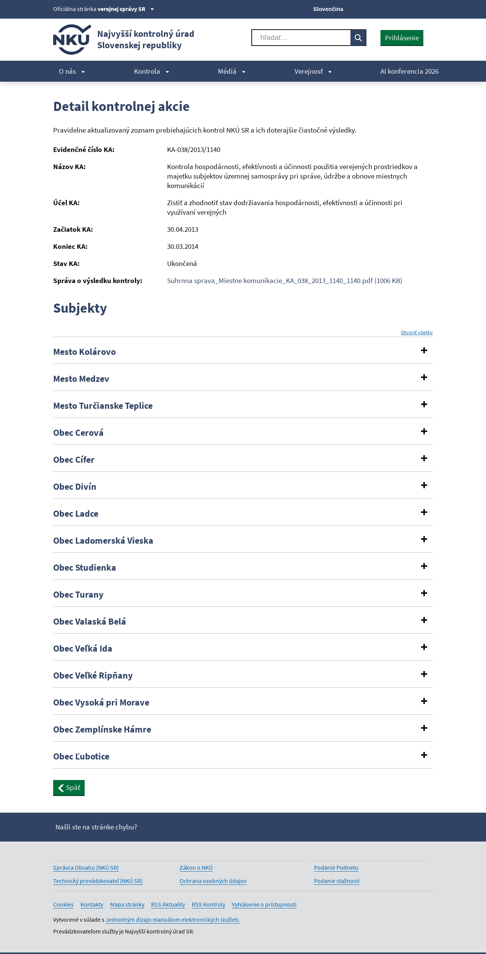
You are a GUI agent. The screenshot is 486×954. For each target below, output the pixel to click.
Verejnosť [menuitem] (313, 71)
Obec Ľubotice (81, 756)
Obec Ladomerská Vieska (103, 540)
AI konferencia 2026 (409, 71)
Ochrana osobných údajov (213, 880)
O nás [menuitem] (72, 71)
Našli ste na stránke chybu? (96, 826)
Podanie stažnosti (337, 880)
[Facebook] (389, 8)
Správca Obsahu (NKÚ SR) (86, 867)
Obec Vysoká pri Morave (101, 702)
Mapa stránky (127, 904)
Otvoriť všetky (417, 332)
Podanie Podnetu (336, 867)
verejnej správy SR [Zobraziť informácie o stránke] (126, 9)
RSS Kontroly (208, 904)
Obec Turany (78, 594)
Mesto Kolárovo (84, 352)
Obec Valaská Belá (89, 621)
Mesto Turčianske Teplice (103, 405)
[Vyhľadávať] (301, 38)
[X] (377, 8)
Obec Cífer (74, 459)
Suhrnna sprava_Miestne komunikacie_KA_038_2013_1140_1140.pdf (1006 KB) (284, 280)
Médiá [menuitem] (232, 71)
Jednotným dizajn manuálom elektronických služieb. (173, 919)
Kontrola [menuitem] (151, 71)
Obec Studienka (84, 567)
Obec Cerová (78, 432)
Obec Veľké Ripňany (93, 675)
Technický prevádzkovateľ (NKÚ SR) (98, 880)
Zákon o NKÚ (196, 867)
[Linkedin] (415, 8)
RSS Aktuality (168, 904)
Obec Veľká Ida (82, 648)
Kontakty (91, 904)
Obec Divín (74, 486)
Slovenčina (328, 9)
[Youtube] (402, 8)
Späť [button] (69, 787)
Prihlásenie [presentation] (402, 37)
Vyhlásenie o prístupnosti (264, 904)
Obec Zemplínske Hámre (102, 729)
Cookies (63, 904)
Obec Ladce (75, 513)
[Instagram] (428, 8)
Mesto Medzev (81, 378)
